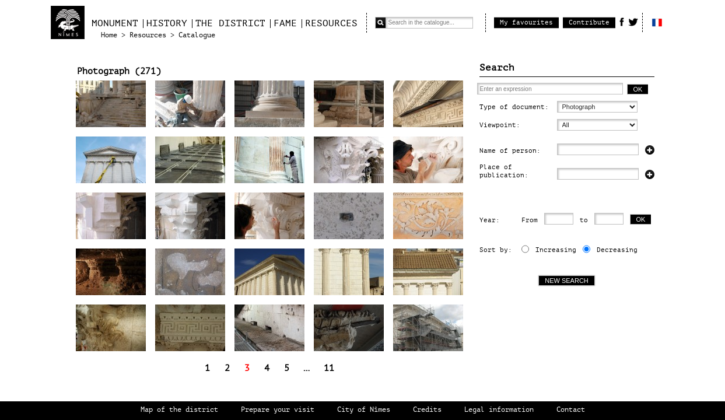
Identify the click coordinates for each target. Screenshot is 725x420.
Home (109, 35)
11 (329, 368)
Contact (570, 410)
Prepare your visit (277, 410)
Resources (331, 23)
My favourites (526, 22)
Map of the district (179, 410)
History (166, 23)
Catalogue (196, 35)
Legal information (499, 410)
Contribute (589, 22)
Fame (285, 23)
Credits (427, 410)
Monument (115, 23)
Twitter (633, 21)
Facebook (621, 21)
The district (230, 23)
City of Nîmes (363, 410)
